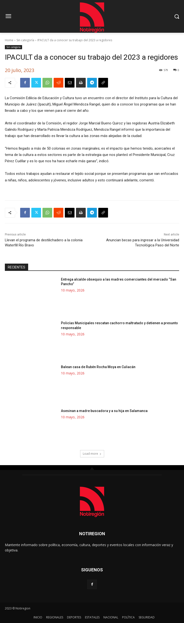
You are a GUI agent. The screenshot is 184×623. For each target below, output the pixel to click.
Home (9, 40)
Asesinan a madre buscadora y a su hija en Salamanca (104, 411)
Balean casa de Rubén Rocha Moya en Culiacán (98, 367)
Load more (92, 453)
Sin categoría (25, 40)
